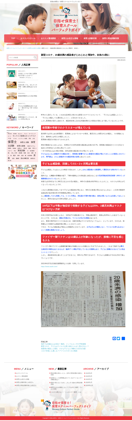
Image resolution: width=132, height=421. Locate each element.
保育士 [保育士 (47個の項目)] (12, 142)
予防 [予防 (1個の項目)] (30, 139)
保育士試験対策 (90, 38)
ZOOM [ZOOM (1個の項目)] (14, 134)
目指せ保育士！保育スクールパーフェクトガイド (66, 1)
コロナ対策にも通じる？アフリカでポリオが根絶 (59, 351)
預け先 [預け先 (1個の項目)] (9, 161)
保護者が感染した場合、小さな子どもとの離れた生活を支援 (63, 348)
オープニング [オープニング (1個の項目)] (32, 134)
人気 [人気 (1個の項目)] (33, 139)
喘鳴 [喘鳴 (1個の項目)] (29, 149)
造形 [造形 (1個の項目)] (13, 159)
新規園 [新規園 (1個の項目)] (20, 153)
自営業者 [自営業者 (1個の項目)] (30, 156)
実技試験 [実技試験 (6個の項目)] (21, 151)
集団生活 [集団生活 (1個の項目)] (33, 159)
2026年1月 (88, 383)
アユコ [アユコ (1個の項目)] (25, 134)
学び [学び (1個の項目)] (15, 151)
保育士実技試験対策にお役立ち (26, 386)
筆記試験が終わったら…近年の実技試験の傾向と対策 (67, 374)
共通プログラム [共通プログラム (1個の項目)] (31, 146)
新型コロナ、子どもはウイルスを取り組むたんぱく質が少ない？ (65, 346)
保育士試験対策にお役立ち (25, 383)
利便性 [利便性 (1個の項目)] (9, 149)
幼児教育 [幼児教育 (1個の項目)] (32, 151)
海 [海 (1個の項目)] (11, 156)
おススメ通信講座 (48, 38)
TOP (13, 38)
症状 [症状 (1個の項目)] (22, 156)
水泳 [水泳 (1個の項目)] (28, 153)
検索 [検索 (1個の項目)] (25, 153)
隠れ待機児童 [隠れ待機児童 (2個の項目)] (25, 159)
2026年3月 (88, 376)
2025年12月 (89, 386)
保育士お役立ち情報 (69, 38)
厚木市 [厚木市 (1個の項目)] (25, 149)
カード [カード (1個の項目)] (9, 136)
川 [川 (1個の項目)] (27, 151)
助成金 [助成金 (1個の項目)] (14, 149)
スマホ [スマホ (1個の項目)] (15, 139)
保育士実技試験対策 (110, 38)
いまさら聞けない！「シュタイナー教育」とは (66, 393)
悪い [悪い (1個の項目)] (9, 153)
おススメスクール (28, 38)
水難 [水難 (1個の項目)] (32, 153)
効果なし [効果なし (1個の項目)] (20, 149)
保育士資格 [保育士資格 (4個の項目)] (21, 147)
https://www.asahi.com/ (49, 266)
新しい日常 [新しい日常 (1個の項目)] (14, 153)
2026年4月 (88, 373)
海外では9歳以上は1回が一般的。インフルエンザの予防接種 (63, 344)
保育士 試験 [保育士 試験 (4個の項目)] (24, 143)
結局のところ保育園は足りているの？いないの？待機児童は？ (67, 379)
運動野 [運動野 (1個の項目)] (17, 159)
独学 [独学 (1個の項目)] (18, 156)
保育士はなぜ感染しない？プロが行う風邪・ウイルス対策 (67, 389)
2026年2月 (88, 379)
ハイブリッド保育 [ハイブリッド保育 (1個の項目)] (22, 139)
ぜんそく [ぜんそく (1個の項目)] (20, 134)
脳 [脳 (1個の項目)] (25, 156)
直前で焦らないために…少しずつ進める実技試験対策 (67, 384)
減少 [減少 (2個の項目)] (14, 156)
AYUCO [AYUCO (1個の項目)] (10, 134)
